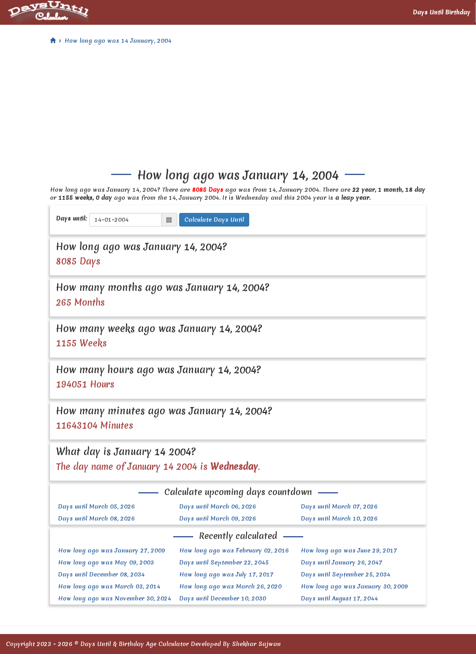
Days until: (71, 219)
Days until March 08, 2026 (96, 519)
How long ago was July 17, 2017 (226, 574)
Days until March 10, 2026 (339, 519)
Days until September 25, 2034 (345, 574)
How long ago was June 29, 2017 (349, 551)
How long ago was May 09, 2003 (106, 563)
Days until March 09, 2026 (217, 519)
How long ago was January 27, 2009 (111, 551)
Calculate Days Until (214, 220)
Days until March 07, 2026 (339, 507)
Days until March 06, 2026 (217, 507)
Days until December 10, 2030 (222, 598)
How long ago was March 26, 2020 (230, 586)
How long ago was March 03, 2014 (109, 586)
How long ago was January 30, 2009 (354, 586)
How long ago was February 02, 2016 (234, 551)
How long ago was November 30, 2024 (114, 598)
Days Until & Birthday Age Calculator (134, 644)
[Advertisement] (238, 109)
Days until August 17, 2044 (339, 598)
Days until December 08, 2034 (101, 574)
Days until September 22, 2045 (224, 563)
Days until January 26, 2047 (341, 563)
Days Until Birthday (441, 12)
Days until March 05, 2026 (96, 507)
